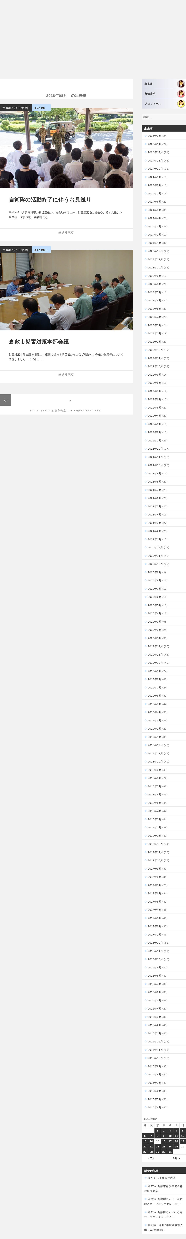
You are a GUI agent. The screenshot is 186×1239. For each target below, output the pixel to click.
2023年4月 (155, 316)
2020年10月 (155, 563)
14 (151, 1141)
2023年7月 (155, 292)
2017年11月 (155, 852)
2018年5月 (155, 802)
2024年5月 (155, 209)
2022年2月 (155, 432)
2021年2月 (155, 530)
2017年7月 (155, 885)
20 (144, 1146)
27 (144, 1151)
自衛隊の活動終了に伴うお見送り (50, 200)
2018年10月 (155, 761)
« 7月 (151, 1158)
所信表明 (164, 94)
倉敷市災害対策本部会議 (39, 342)
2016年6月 (155, 992)
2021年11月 (155, 456)
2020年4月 (155, 613)
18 (176, 1141)
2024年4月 (155, 218)
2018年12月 (155, 745)
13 (144, 1141)
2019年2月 (155, 728)
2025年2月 (155, 135)
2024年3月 (155, 226)
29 (157, 1151)
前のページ (5, 400)
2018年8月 (155, 777)
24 (170, 1146)
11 (176, 1135)
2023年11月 (155, 259)
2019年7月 (155, 687)
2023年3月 (155, 325)
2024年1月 (155, 242)
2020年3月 (155, 621)
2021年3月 (155, 522)
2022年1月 (155, 440)
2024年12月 (155, 152)
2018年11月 (155, 753)
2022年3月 (155, 424)
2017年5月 (155, 901)
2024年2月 (155, 234)
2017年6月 (155, 893)
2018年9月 (155, 769)
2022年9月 (155, 374)
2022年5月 (155, 407)
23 (163, 1146)
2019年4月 (155, 712)
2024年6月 (155, 201)
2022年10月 (155, 366)
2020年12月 (155, 547)
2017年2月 (155, 926)
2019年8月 (155, 679)
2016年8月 (155, 975)
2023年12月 (155, 251)
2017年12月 (155, 843)
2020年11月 (155, 555)
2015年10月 (155, 1057)
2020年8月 (155, 580)
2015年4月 (155, 1107)
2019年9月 (155, 671)
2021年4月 (155, 514)
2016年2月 (155, 1025)
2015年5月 (155, 1099)
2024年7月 (155, 193)
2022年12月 (155, 349)
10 (170, 1135)
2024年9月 (155, 176)
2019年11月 (155, 654)
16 (163, 1141)
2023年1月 (155, 341)
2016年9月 (155, 967)
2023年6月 (155, 300)
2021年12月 (155, 448)
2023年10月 (155, 267)
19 (182, 1141)
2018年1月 (155, 835)
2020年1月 (155, 638)
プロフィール (164, 104)
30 (163, 1151)
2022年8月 (155, 382)
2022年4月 (155, 415)
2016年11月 (155, 950)
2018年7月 (155, 786)
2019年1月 (155, 736)
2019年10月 (155, 662)
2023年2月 (155, 333)
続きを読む (66, 232)
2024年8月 (155, 185)
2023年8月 (155, 283)
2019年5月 (155, 703)
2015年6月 (155, 1090)
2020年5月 (155, 605)
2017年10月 (155, 860)
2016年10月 (155, 959)
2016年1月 (155, 1033)
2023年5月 (155, 308)
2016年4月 (155, 1008)
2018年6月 (155, 794)
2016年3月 (155, 1016)
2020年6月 (155, 596)
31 (170, 1151)
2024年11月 (155, 160)
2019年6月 (155, 695)
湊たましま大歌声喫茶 (162, 1177)
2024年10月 (155, 168)
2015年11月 (155, 1049)
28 (151, 1151)
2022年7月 (155, 391)
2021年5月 (155, 506)
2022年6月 (155, 399)
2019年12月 (155, 646)
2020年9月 (155, 572)
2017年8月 (155, 876)
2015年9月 (155, 1066)
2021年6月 (155, 498)
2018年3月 (155, 819)
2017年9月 (155, 868)
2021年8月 (155, 481)
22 (157, 1146)
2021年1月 (155, 539)
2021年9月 (155, 473)
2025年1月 (155, 144)
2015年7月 (155, 1082)
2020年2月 (155, 629)
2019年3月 (155, 720)
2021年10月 (155, 465)
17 (170, 1141)
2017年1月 (155, 934)
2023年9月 (155, 275)
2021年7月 (155, 489)
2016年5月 (155, 1000)
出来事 (164, 84)
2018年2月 (155, 827)
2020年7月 (155, 588)
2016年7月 (155, 983)
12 (182, 1135)
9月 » (176, 1158)
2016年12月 (155, 942)
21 (151, 1146)
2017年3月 (155, 918)
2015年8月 (155, 1074)
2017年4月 (155, 909)
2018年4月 (155, 810)
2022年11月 (155, 358)
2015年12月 (155, 1041)
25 (176, 1146)
